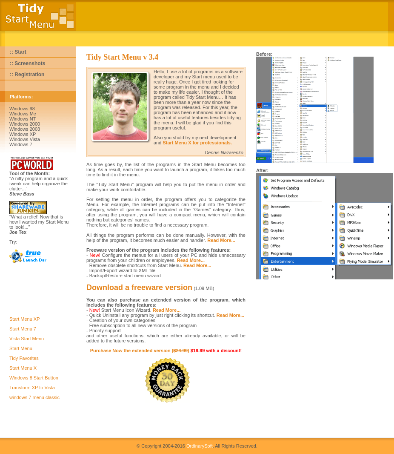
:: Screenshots (27, 63)
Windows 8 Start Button (33, 377)
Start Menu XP (24, 319)
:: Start (18, 52)
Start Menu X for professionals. (197, 142)
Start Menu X (23, 368)
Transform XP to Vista (32, 387)
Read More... (221, 240)
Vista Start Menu (26, 338)
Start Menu (20, 348)
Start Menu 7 (22, 328)
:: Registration (27, 75)
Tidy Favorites (24, 358)
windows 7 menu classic (34, 397)
